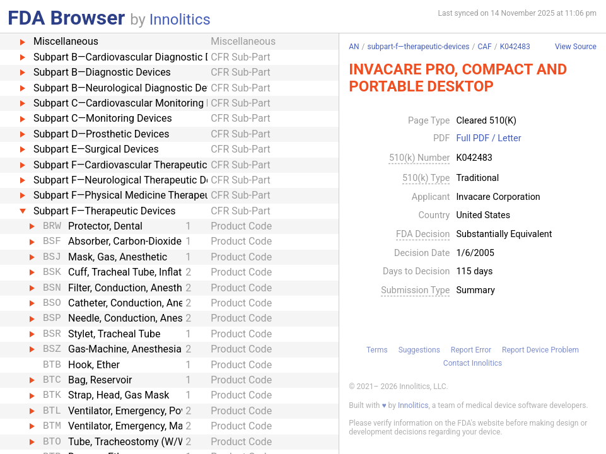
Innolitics (180, 19)
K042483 (515, 46)
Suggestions (419, 350)
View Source (576, 47)
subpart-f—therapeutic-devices (419, 46)
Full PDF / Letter (488, 139)
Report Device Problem (540, 350)
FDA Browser (66, 18)
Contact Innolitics (472, 363)
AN (354, 46)
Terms (377, 350)
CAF (484, 46)
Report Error (471, 350)
